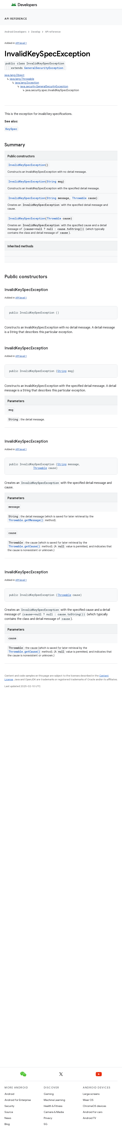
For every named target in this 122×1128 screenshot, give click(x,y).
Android (9, 1094)
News (8, 1118)
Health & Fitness (53, 1106)
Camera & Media (54, 1112)
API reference (16, 18)
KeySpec (11, 129)
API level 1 (21, 43)
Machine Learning (54, 1100)
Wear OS (88, 1100)
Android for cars (92, 1112)
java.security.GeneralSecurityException (44, 86)
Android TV (89, 1118)
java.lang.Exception (27, 82)
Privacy (48, 1118)
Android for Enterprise (18, 1100)
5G (45, 1124)
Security (9, 1106)
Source (9, 1112)
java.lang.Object (14, 75)
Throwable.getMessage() (25, 520)
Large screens (91, 1094)
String (51, 181)
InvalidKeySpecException (26, 165)
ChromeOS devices (94, 1106)
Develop (35, 31)
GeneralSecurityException (43, 68)
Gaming (49, 1094)
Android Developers (15, 31)
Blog (7, 1124)
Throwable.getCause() (24, 546)
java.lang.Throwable (22, 79)
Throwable (79, 198)
